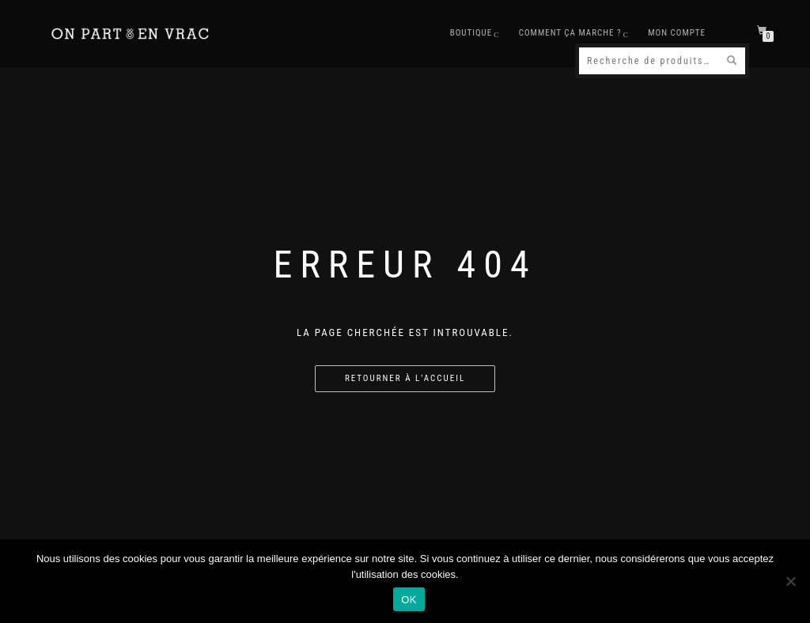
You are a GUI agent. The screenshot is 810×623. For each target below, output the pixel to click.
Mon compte (677, 33)
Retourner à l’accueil (405, 378)
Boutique (471, 33)
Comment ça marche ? (570, 33)
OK (408, 600)
